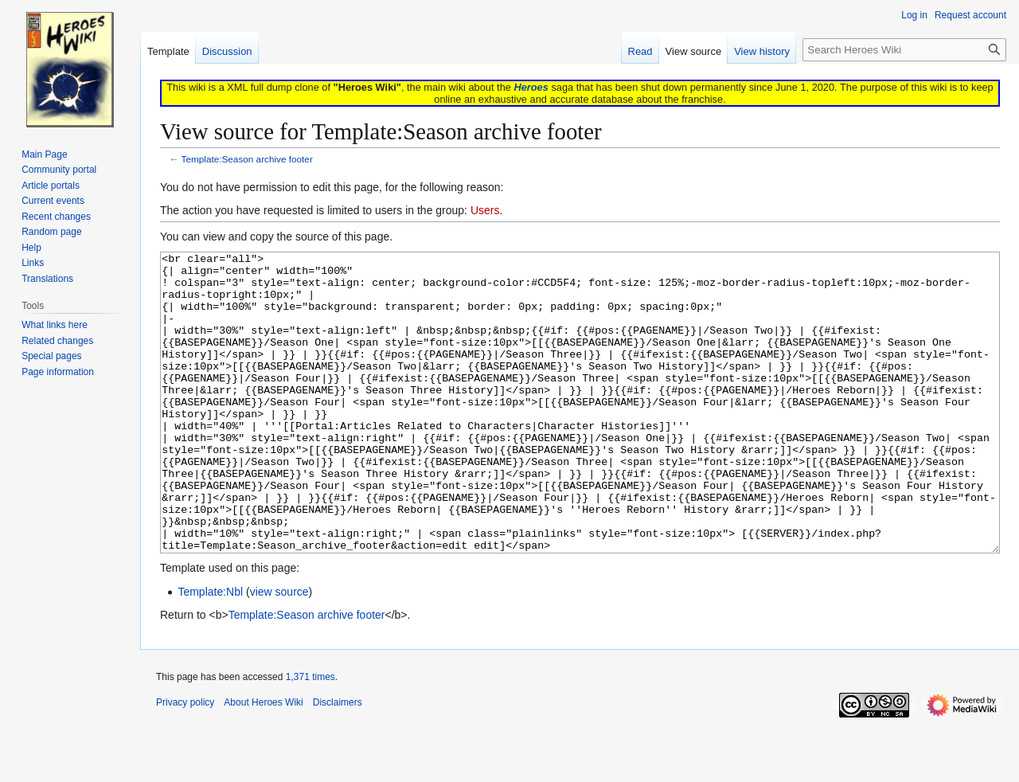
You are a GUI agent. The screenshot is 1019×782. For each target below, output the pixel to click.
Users (485, 210)
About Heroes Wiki (263, 762)
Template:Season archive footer (247, 159)
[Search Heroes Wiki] (904, 49)
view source (279, 651)
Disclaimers (337, 762)
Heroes (530, 87)
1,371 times (310, 736)
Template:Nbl (210, 651)
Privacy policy (185, 762)
